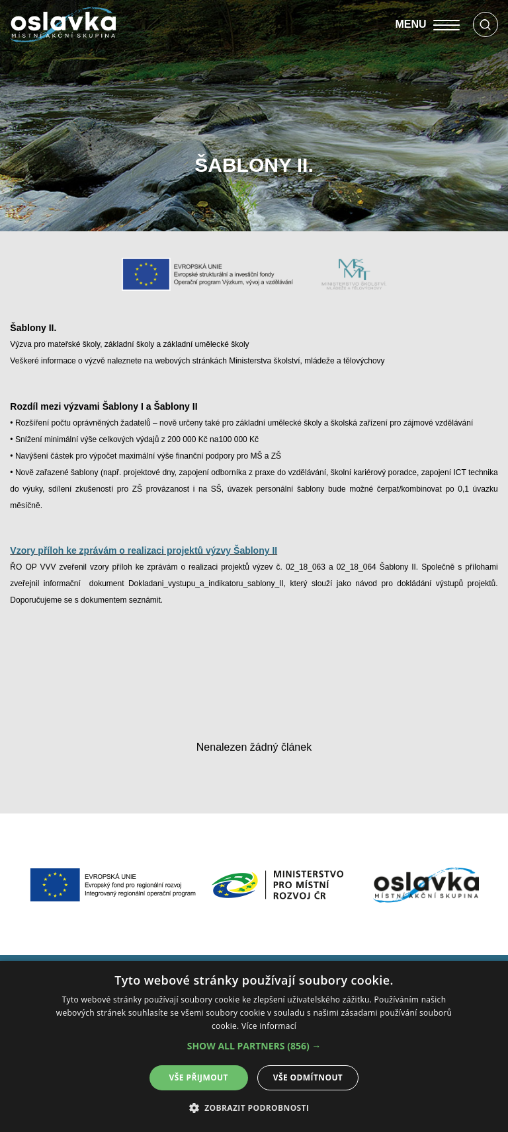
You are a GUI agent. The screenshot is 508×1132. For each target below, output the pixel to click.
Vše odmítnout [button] (308, 1077)
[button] (254, 1046)
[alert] (254, 1046)
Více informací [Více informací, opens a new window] (268, 1026)
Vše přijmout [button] (198, 1077)
